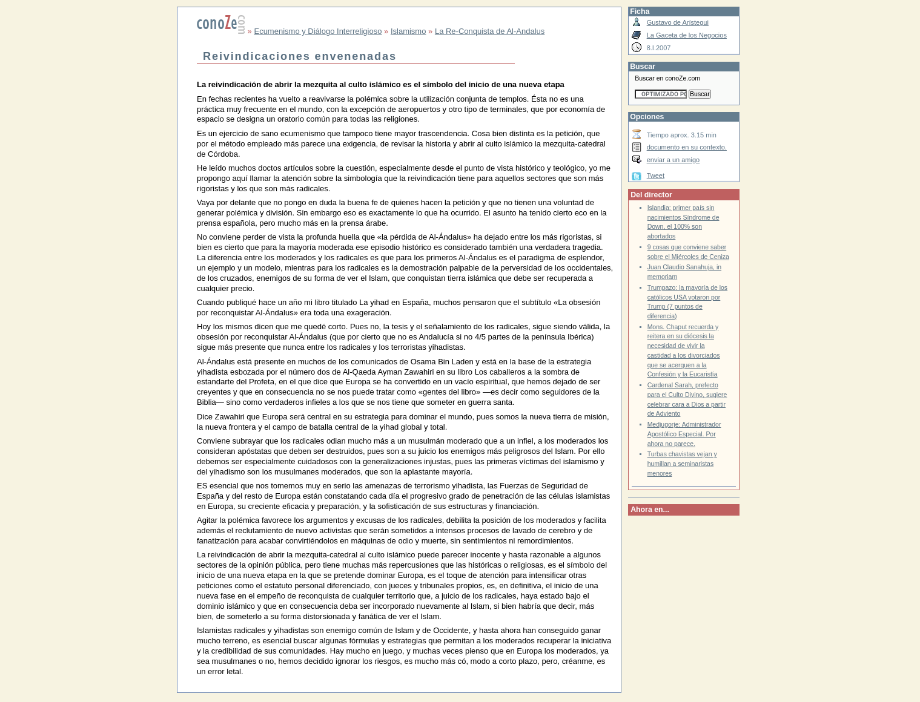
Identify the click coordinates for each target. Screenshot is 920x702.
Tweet (655, 175)
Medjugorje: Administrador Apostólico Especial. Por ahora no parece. (684, 434)
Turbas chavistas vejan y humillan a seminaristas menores (682, 463)
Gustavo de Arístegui (678, 22)
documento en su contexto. (687, 147)
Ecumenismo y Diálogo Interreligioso (318, 31)
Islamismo (408, 31)
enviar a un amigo (673, 159)
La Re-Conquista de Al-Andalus (489, 31)
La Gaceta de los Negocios (687, 35)
